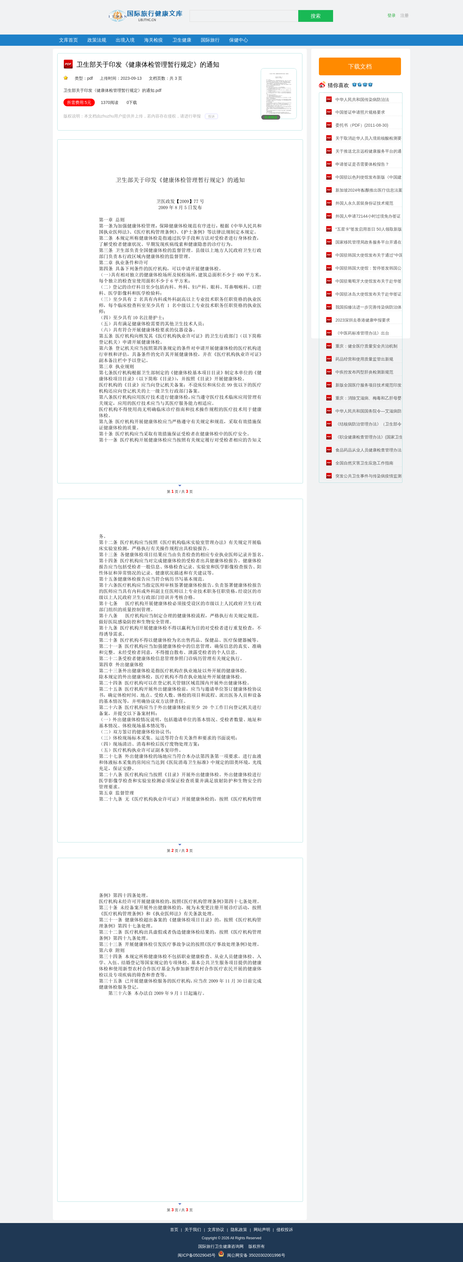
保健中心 (238, 40)
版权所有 (256, 1246)
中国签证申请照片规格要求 (355, 112)
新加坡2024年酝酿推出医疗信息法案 (364, 190)
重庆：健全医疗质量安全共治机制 (361, 346)
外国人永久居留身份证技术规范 (359, 203)
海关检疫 (153, 40)
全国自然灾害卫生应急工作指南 (359, 463)
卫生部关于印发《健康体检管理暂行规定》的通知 (147, 64)
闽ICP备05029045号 (197, 1255)
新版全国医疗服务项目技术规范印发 (364, 385)
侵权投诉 (284, 1229)
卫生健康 (181, 40)
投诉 (211, 116)
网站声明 (262, 1229)
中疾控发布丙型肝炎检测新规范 (359, 372)
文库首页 (68, 40)
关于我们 (193, 1229)
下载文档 (360, 66)
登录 (391, 15)
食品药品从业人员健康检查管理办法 (364, 450)
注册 (404, 15)
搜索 (316, 16)
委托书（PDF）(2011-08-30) (357, 125)
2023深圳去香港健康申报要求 (358, 320)
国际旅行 (210, 40)
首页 (174, 1229)
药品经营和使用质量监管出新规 (359, 359)
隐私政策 (239, 1229)
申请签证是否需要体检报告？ (357, 164)
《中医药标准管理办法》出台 (357, 333)
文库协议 (216, 1229)
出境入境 (125, 40)
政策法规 (96, 40)
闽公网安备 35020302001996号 (256, 1255)
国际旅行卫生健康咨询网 (221, 1246)
